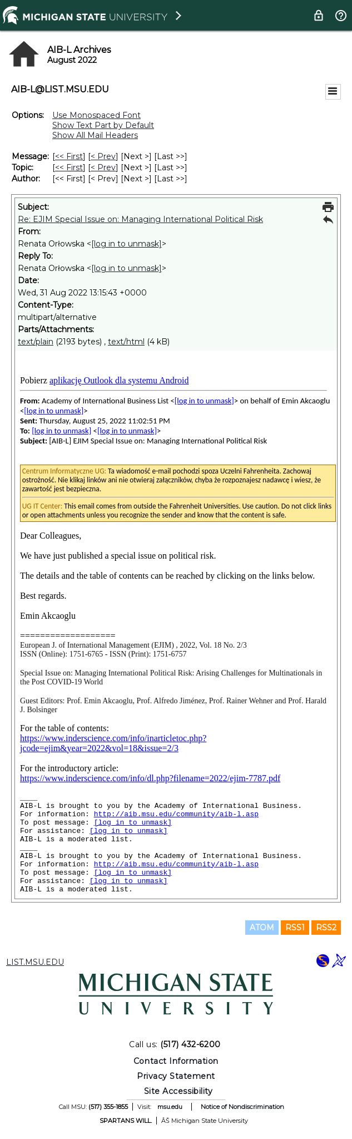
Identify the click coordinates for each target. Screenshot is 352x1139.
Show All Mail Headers (95, 135)
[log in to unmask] (126, 244)
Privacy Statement (176, 1076)
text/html (126, 342)
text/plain (35, 342)
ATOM (262, 928)
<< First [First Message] (69, 156)
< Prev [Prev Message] (103, 156)
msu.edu (169, 1107)
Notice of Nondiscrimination (242, 1107)
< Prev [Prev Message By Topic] (103, 167)
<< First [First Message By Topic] (69, 167)
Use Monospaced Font (96, 115)
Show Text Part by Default (103, 125)
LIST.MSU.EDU (35, 962)
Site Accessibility (178, 1091)
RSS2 (326, 928)
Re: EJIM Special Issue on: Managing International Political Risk (140, 219)
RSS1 (295, 928)
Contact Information (176, 1061)
